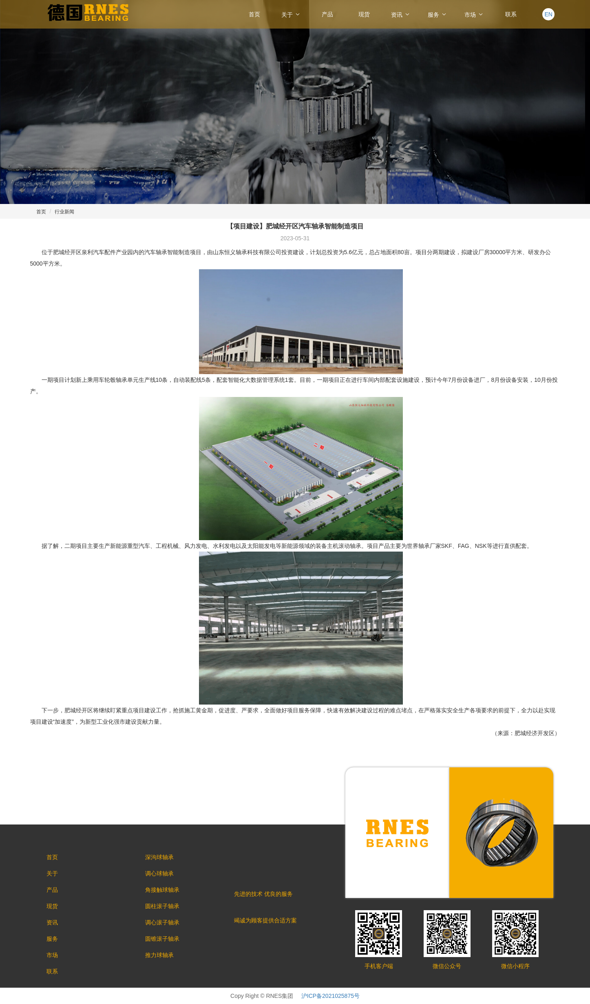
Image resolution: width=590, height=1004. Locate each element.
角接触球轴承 (162, 890)
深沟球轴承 (159, 857)
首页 (254, 14)
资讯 (401, 14)
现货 (364, 14)
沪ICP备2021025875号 (330, 996)
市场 (474, 14)
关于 (291, 14)
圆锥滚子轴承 (162, 938)
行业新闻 (64, 212)
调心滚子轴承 (162, 922)
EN (548, 14)
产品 (327, 14)
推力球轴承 (159, 955)
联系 (511, 14)
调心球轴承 (159, 873)
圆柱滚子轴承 (162, 906)
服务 (437, 14)
